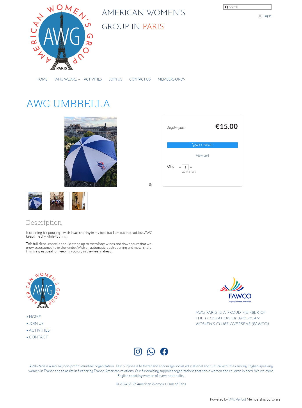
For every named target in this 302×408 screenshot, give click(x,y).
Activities (39, 330)
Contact (38, 337)
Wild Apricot (237, 399)
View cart (202, 156)
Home (35, 317)
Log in (268, 16)
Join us (36, 323)
